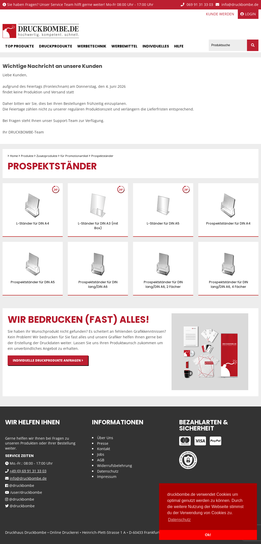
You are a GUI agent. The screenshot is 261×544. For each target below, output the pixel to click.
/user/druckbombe (23, 492)
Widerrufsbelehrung (114, 465)
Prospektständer (102, 156)
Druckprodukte (55, 46)
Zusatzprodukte (46, 156)
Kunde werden (220, 13)
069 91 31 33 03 (197, 5)
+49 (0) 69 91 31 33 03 (28, 470)
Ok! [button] (208, 535)
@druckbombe (19, 486)
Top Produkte (19, 46)
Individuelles (155, 46)
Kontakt (103, 448)
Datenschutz (108, 471)
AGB (100, 460)
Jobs (100, 454)
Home (14, 156)
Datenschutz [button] (179, 519)
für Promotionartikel (74, 156)
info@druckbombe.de (237, 5)
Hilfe (179, 46)
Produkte (27, 156)
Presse (102, 443)
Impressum (106, 476)
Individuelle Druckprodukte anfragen (48, 360)
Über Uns (105, 437)
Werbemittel (124, 46)
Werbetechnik (91, 46)
